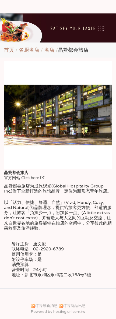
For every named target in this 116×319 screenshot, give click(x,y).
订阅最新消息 (46, 306)
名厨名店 (30, 50)
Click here (30, 177)
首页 (9, 50)
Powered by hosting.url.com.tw (58, 312)
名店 (49, 50)
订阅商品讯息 (74, 306)
